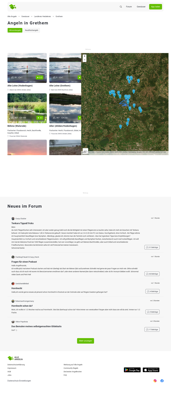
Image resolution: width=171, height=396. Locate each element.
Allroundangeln (15, 30)
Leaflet (84, 152)
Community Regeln (71, 368)
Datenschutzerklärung (16, 365)
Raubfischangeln (31, 30)
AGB (9, 372)
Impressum (11, 368)
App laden (155, 6)
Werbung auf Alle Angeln (73, 365)
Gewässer (141, 6)
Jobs (9, 375)
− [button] (84, 60)
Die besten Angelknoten (73, 372)
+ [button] (84, 56)
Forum (129, 6)
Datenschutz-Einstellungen (19, 381)
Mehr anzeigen (85, 341)
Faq (65, 375)
